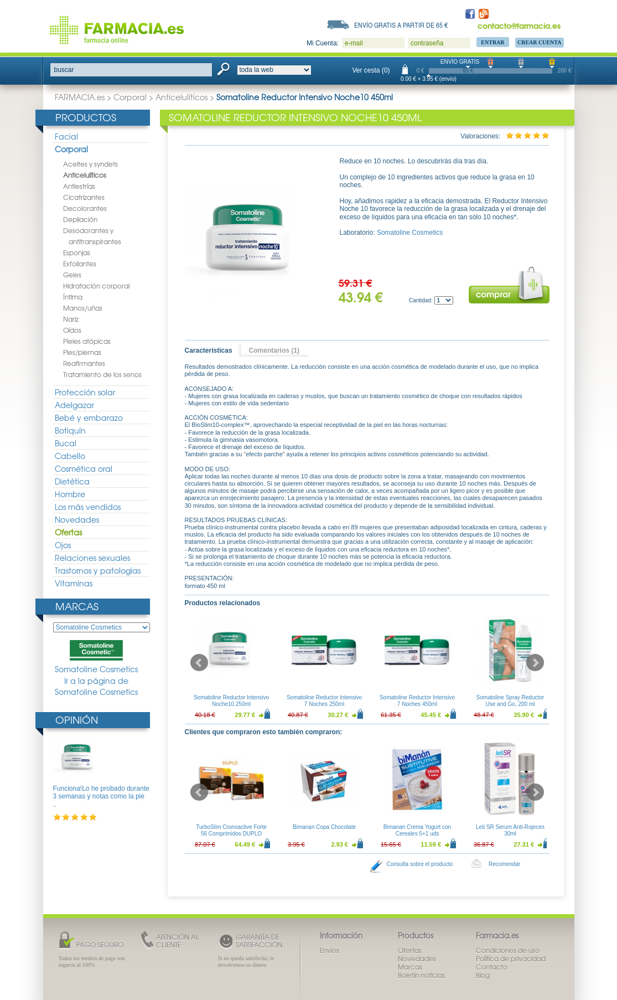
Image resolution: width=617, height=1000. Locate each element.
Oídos (72, 330)
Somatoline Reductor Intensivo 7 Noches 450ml (416, 700)
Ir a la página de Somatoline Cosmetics (96, 686)
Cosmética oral (83, 468)
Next (535, 663)
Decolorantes (85, 208)
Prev (199, 663)
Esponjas (76, 252)
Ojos (63, 544)
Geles (72, 275)
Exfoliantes (79, 264)
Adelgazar (74, 404)
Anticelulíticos (181, 96)
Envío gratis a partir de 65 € (401, 25)
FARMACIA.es (80, 96)
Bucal (65, 443)
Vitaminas (73, 583)
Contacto (491, 967)
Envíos (329, 950)
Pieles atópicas (87, 341)
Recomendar (504, 864)
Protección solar (85, 392)
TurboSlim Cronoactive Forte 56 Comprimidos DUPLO (231, 830)
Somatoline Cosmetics (96, 657)
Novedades (77, 519)
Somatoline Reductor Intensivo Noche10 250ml (230, 700)
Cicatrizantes (84, 197)
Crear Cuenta (539, 42)
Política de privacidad (511, 958)
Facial (66, 136)
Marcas (76, 606)
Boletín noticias (421, 975)
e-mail (354, 43)
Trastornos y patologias (98, 570)
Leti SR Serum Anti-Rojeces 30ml (510, 830)
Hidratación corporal (96, 286)
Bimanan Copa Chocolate (324, 827)
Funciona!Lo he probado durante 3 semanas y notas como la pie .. (101, 796)
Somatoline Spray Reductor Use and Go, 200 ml (509, 700)
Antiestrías (79, 186)
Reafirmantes (84, 363)
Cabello (70, 455)
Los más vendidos (88, 506)
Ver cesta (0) (371, 70)
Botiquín (70, 430)
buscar (64, 70)
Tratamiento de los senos (102, 374)
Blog (483, 975)
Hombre (70, 493)
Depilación (80, 219)
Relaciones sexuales (92, 557)
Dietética (72, 481)
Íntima (72, 297)
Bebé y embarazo (89, 417)
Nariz (71, 319)
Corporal (130, 96)
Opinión (76, 719)
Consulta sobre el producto (420, 864)
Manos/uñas (82, 308)
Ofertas (68, 532)
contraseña (427, 43)
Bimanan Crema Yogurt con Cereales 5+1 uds (416, 830)
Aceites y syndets (90, 164)
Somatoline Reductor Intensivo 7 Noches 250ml (323, 700)
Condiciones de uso (508, 950)
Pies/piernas (82, 352)
